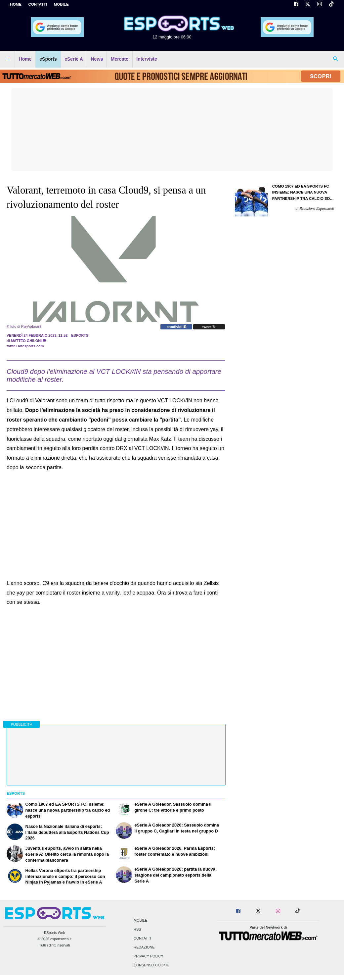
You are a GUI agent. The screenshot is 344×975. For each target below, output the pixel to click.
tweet (209, 327)
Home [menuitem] (25, 59)
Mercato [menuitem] (120, 59)
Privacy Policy (148, 956)
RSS (137, 929)
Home (16, 4)
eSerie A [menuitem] (73, 59)
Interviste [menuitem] (146, 59)
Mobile (140, 920)
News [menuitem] (97, 59)
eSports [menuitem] (48, 59)
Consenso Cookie (151, 965)
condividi (176, 327)
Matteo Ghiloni (26, 341)
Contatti (142, 938)
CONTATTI (37, 4)
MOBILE (61, 4)
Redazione (144, 947)
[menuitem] (8, 59)
